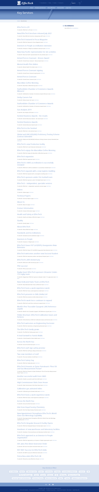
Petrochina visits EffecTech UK (29, 456)
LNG (56, 475)
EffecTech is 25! (23, 27)
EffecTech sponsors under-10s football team (34, 177)
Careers (55, 3)
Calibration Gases (31, 471)
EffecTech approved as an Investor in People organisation (35, 436)
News (50, 3)
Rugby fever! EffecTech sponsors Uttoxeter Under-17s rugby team (37, 273)
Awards (22, 471)
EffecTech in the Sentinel (27, 128)
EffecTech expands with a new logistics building (36, 171)
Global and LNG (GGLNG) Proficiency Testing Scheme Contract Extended (38, 135)
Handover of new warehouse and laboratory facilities (38, 429)
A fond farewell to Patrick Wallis (29, 335)
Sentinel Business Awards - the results (32, 116)
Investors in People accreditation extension (34, 46)
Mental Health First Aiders (27, 64)
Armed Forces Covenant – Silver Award (64, 490)
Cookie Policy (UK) (75, 490)
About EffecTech (51, 7)
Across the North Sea (25, 342)
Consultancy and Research (69, 471)
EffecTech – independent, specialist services (34, 183)
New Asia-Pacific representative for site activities (36, 52)
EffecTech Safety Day (25, 360)
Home (31, 7)
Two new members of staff (28, 354)
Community (49, 471)
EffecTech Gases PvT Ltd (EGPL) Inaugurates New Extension (37, 246)
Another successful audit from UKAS (31, 376)
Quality (20, 220)
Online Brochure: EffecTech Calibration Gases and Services (37, 316)
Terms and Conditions (24, 490)
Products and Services (40, 7)
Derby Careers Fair (24, 97)
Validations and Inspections (79, 478)
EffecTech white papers (26, 475)
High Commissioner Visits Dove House (32, 382)
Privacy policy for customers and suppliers (37, 490)
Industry (50, 475)
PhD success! (22, 266)
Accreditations (44, 3)
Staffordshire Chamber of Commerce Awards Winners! (35, 90)
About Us (21, 202)
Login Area (68, 7)
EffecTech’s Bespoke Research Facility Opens (35, 423)
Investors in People (24, 239)
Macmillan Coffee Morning (27, 83)
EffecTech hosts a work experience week (33, 288)
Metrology (63, 475)
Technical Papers (24, 196)
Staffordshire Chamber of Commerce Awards (35, 103)
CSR (88, 471)
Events (36, 475)
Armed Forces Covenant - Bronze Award (33, 58)
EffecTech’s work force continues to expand (34, 300)
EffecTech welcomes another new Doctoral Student (37, 253)
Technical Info (60, 7)
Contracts (81, 471)
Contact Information (25, 208)
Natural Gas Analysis (74, 475)
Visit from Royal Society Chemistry (31, 407)
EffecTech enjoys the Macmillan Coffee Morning (36, 150)
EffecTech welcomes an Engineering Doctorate (35, 323)
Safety (60, 478)
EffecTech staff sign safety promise (31, 348)
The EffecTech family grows (28, 329)
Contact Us (61, 3)
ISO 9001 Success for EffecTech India (32, 450)
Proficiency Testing (38, 478)
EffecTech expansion (25, 156)
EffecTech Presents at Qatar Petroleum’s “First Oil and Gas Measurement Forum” (37, 367)
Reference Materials (51, 478)
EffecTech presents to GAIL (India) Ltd (32, 294)
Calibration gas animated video (29, 388)
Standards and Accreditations (29, 233)
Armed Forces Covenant (26, 77)
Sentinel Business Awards (27, 122)
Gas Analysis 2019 (24, 110)
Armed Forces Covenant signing (30, 70)
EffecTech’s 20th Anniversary (28, 260)
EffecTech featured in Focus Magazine (32, 39)
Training (67, 478)
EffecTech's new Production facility (31, 144)
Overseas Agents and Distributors (21, 478)
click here (35, 30)
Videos (19, 189)
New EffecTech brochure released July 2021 (34, 33)
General (43, 475)
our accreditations (74, 28)
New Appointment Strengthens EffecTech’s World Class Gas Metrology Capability (37, 414)
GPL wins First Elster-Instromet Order (32, 444)
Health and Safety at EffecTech (29, 214)
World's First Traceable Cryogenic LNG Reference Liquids (36, 307)
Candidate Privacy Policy (51, 490)
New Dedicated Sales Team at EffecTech (33, 282)
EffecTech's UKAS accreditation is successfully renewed (35, 164)
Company (57, 471)
